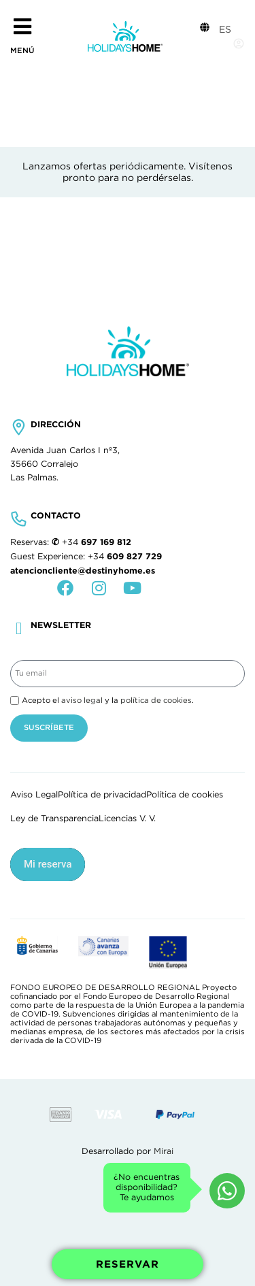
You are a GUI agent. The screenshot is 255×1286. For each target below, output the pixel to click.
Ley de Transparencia (54, 818)
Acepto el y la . (108, 700)
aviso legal (82, 700)
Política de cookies (184, 794)
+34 (96, 542)
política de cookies (156, 700)
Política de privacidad (102, 794)
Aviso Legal (34, 794)
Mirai (163, 1151)
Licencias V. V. (127, 818)
